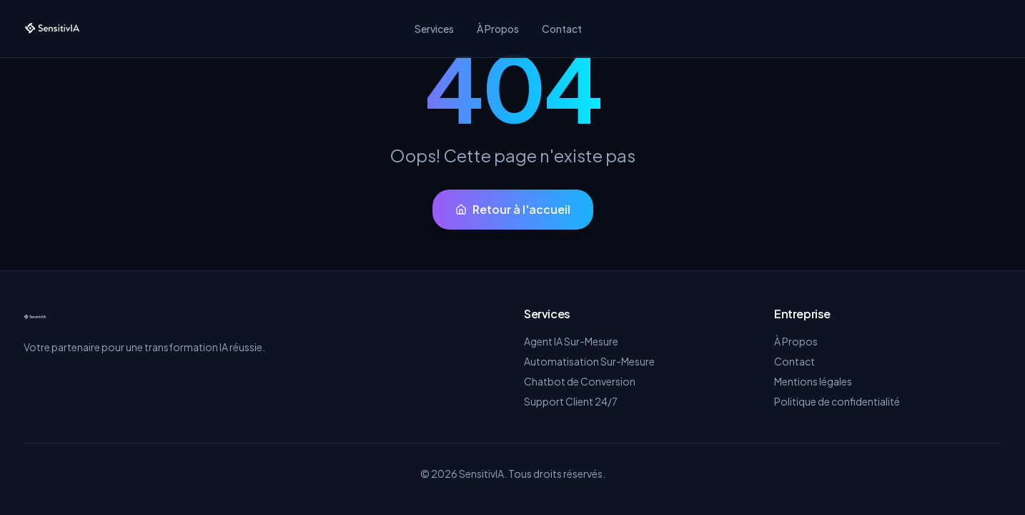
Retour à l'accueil (512, 209)
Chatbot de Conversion (579, 381)
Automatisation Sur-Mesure (589, 361)
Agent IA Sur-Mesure (571, 341)
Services (434, 28)
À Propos (498, 28)
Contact (562, 28)
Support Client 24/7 (571, 401)
